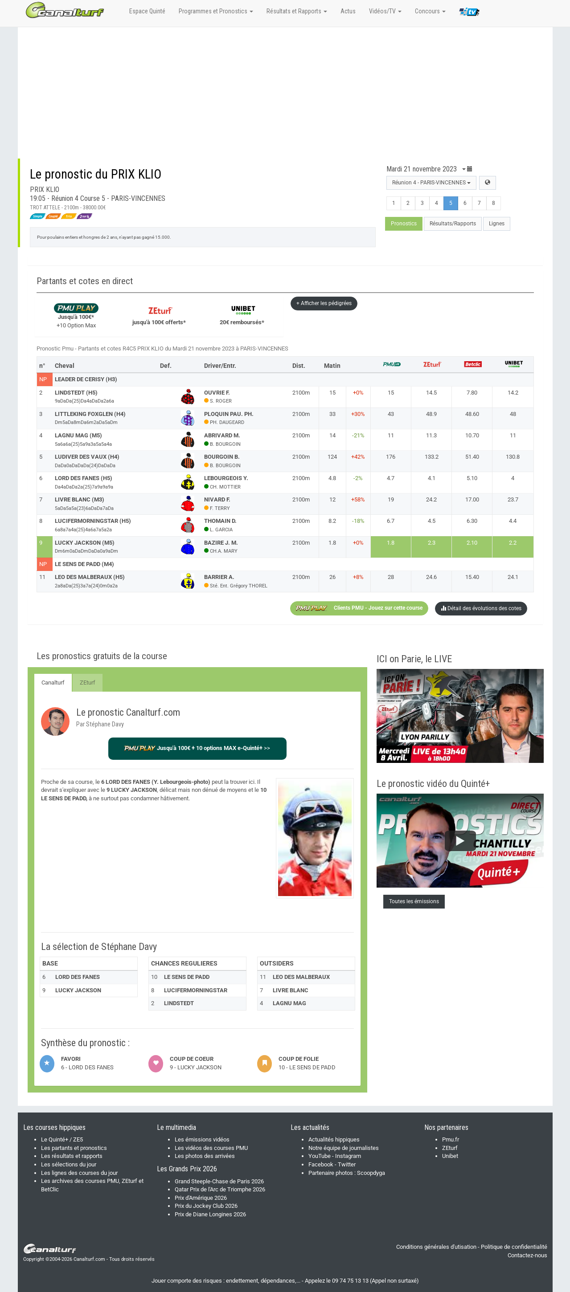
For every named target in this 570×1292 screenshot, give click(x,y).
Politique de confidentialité (514, 1246)
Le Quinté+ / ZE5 (62, 1139)
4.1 (431, 478)
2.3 (431, 542)
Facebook (320, 1164)
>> (197, 748)
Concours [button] (430, 11)
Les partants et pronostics (74, 1148)
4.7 (390, 478)
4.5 (431, 521)
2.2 (513, 542)
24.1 (513, 577)
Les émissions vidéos (202, 1139)
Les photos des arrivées (205, 1156)
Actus (348, 11)
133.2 (432, 456)
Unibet (450, 1156)
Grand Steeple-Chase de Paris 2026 (219, 1181)
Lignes (496, 223)
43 (391, 414)
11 (391, 435)
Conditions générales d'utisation (436, 1246)
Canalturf (53, 682)
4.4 (513, 521)
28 (391, 577)
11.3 (431, 435)
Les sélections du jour (68, 1164)
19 (391, 499)
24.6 (431, 577)
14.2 (513, 392)
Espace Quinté (147, 11)
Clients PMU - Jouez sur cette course (359, 608)
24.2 (431, 499)
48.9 (431, 414)
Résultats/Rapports (453, 223)
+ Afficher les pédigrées (324, 303)
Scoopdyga (371, 1173)
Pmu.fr (450, 1139)
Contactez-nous (527, 1255)
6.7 (390, 521)
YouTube (319, 1156)
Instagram (348, 1156)
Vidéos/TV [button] (385, 11)
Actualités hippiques (334, 1139)
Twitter (347, 1164)
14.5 (431, 392)
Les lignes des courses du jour (79, 1173)
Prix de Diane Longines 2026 (210, 1214)
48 (513, 414)
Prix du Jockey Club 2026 (206, 1205)
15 (391, 392)
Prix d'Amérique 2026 (201, 1197)
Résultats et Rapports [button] (297, 11)
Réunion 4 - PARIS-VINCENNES (431, 182)
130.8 (513, 456)
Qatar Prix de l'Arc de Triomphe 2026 (220, 1189)
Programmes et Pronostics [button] (216, 11)
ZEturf (87, 682)
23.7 (513, 499)
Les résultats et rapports (72, 1156)
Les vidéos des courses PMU (211, 1148)
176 (390, 456)
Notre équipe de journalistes (343, 1148)
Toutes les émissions (414, 901)
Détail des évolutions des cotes (481, 608)
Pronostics (404, 223)
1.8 (390, 542)
